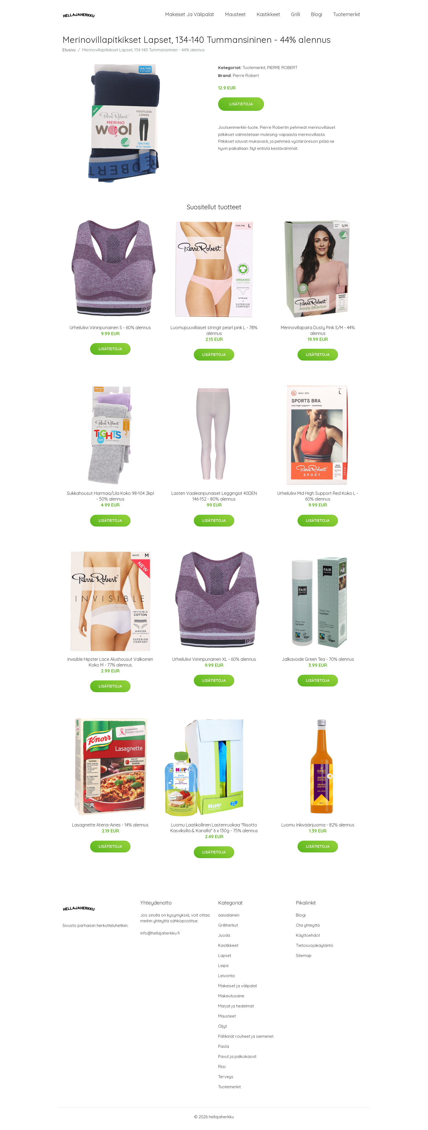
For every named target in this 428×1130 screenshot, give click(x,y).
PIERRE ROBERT (282, 71)
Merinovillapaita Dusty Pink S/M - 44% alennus (318, 334)
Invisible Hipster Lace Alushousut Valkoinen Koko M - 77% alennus (110, 665)
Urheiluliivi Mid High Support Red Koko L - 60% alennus (317, 499)
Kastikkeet (268, 16)
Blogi (316, 16)
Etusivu (69, 53)
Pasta (223, 1050)
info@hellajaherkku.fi (160, 936)
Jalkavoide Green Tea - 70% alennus (318, 663)
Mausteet (235, 16)
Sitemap (303, 959)
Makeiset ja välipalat (189, 16)
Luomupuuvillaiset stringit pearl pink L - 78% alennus (214, 334)
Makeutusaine (231, 999)
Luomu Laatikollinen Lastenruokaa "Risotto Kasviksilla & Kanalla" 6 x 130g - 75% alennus (214, 831)
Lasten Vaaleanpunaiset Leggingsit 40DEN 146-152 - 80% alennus (214, 499)
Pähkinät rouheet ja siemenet (246, 1040)
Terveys (225, 1080)
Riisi (221, 1070)
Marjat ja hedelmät (236, 1009)
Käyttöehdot (308, 939)
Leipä (223, 969)
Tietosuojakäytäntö (314, 949)
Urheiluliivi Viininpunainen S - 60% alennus (110, 331)
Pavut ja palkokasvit (237, 1060)
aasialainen (228, 918)
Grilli (295, 16)
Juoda (224, 939)
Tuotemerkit (346, 16)
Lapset (224, 959)
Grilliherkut (228, 929)
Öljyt (222, 1030)
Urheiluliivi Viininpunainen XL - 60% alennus (214, 663)
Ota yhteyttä (308, 929)
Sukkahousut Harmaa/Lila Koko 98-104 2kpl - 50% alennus (110, 499)
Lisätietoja (241, 107)
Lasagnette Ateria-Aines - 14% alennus (110, 828)
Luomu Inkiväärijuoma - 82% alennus (317, 828)
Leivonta (226, 979)
